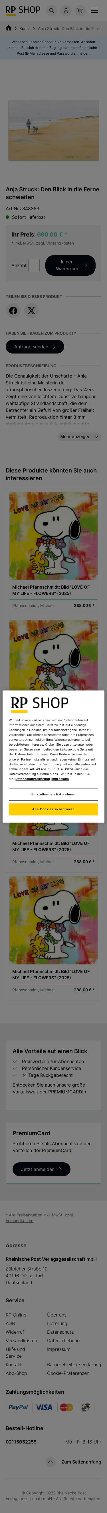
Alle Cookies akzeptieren (53, 809)
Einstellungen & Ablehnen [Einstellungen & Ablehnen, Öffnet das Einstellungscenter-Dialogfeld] (53, 794)
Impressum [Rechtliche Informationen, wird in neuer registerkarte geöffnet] (60, 779)
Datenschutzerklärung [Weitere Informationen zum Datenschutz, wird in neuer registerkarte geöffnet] (32, 779)
